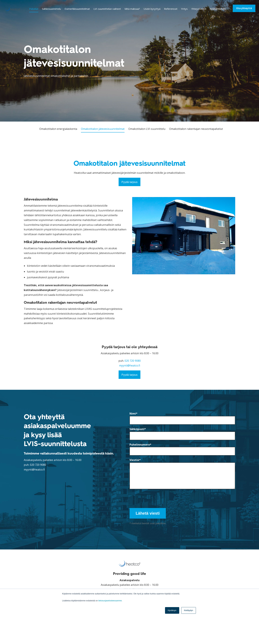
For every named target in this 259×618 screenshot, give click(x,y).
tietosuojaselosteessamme (110, 601)
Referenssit (170, 8)
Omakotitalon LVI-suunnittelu (146, 129)
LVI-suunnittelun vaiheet (107, 8)
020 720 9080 (133, 361)
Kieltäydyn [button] (188, 610)
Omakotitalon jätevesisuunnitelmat (103, 129)
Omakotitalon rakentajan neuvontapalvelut (196, 129)
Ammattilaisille (218, 8)
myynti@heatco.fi (129, 365)
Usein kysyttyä (152, 8)
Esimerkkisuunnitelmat (77, 8)
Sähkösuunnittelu (51, 8)
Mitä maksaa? (132, 8)
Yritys (184, 8)
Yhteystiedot (198, 8)
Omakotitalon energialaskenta (58, 129)
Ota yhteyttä (244, 8)
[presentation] (155, 497)
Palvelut (33, 8)
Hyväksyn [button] (172, 610)
